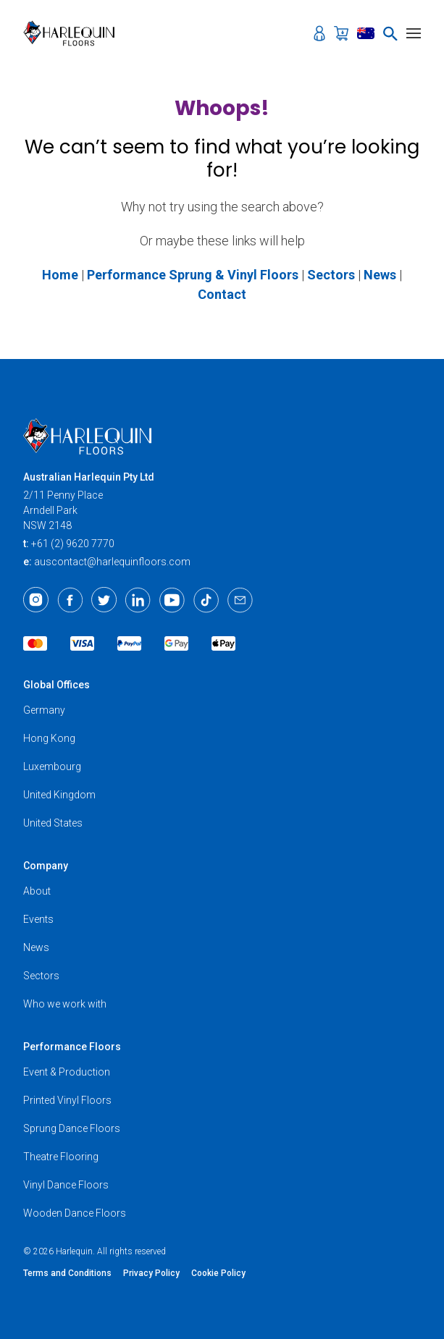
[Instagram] (36, 600)
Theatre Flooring (61, 1156)
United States (53, 823)
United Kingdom (59, 795)
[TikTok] (206, 600)
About (37, 891)
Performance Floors (72, 1046)
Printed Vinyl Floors (67, 1100)
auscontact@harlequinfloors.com (112, 561)
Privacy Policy (151, 1273)
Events (38, 919)
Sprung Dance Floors (71, 1128)
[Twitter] (104, 600)
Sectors (41, 975)
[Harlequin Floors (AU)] (73, 33)
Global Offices (56, 684)
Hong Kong (49, 738)
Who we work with (64, 1004)
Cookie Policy (218, 1273)
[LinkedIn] (138, 600)
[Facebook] (70, 600)
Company (45, 865)
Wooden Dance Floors (74, 1213)
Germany (44, 710)
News (36, 947)
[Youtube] (172, 600)
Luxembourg (52, 766)
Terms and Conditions (67, 1273)
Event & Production (66, 1072)
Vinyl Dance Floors (66, 1185)
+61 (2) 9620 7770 (72, 543)
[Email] (240, 600)
